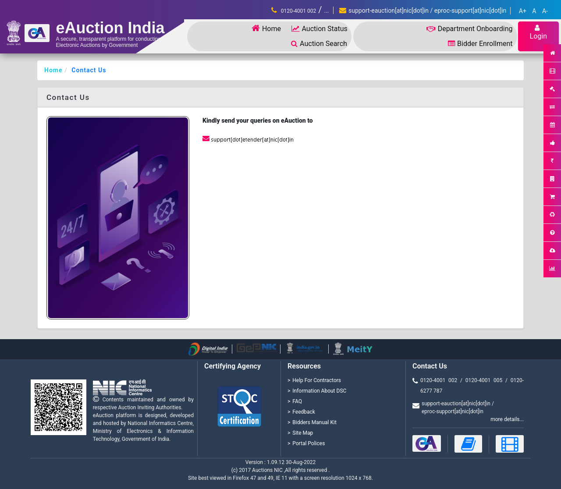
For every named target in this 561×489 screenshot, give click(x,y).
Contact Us (88, 70)
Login (538, 32)
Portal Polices (308, 443)
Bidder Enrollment (480, 43)
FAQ (297, 401)
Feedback (303, 412)
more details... (507, 419)
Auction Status (319, 29)
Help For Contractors (316, 380)
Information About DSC (319, 391)
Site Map (302, 433)
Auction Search (319, 43)
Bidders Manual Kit (314, 422)
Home (266, 28)
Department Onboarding (469, 29)
